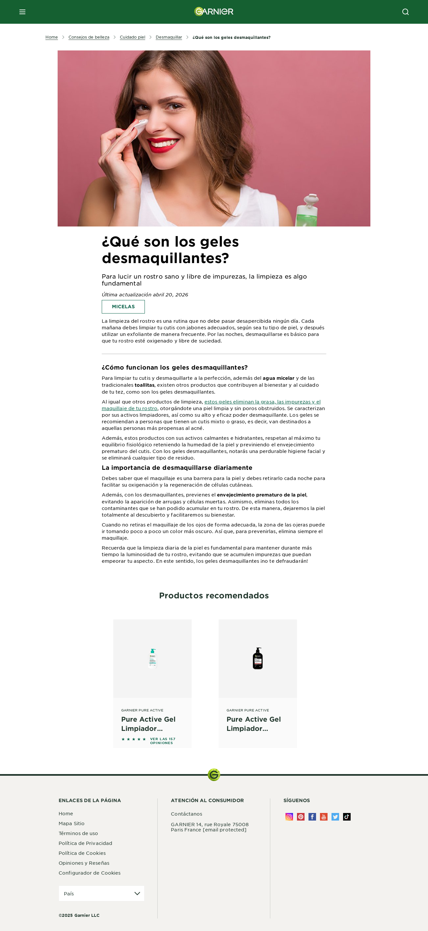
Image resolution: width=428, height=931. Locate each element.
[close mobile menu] (22, 12)
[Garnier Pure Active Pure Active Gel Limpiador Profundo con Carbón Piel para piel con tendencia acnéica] (258, 676)
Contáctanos (186, 814)
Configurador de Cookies (89, 873)
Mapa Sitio (72, 823)
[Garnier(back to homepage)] (214, 12)
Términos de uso (78, 833)
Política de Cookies (82, 853)
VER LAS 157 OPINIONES (163, 741)
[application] (102, 894)
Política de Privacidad (85, 843)
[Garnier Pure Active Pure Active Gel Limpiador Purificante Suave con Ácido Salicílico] (152, 676)
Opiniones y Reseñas (84, 863)
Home (66, 813)
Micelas (123, 306)
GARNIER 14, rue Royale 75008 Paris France (210, 826)
